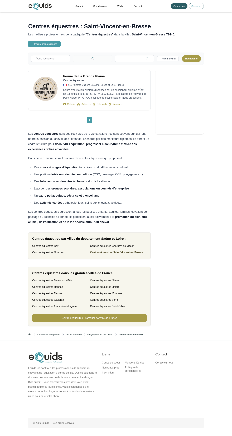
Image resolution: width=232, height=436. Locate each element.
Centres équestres (73, 334)
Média (120, 6)
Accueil (79, 6)
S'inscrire (196, 6)
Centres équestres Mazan (47, 293)
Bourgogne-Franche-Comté (99, 334)
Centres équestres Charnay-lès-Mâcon (112, 246)
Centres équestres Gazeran (48, 299)
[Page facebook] (106, 408)
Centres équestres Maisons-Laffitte (52, 280)
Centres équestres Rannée (47, 287)
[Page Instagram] (126, 408)
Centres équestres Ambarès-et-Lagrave (54, 306)
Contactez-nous (164, 362)
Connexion (179, 6)
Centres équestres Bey (45, 246)
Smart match (100, 6)
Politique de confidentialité (133, 369)
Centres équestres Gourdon (48, 252)
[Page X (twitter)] (116, 408)
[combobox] (136, 58)
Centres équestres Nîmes (104, 280)
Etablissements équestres (49, 334)
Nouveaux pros (110, 367)
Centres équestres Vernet (104, 299)
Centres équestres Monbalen (106, 293)
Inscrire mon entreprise (45, 44)
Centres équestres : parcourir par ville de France (89, 318)
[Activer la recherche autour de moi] (167, 58)
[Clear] (105, 58)
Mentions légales (134, 362)
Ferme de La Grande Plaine (84, 76)
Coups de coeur (111, 362)
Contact (138, 6)
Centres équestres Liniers (104, 287)
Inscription (108, 372)
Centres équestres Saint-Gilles (107, 306)
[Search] (166, 6)
